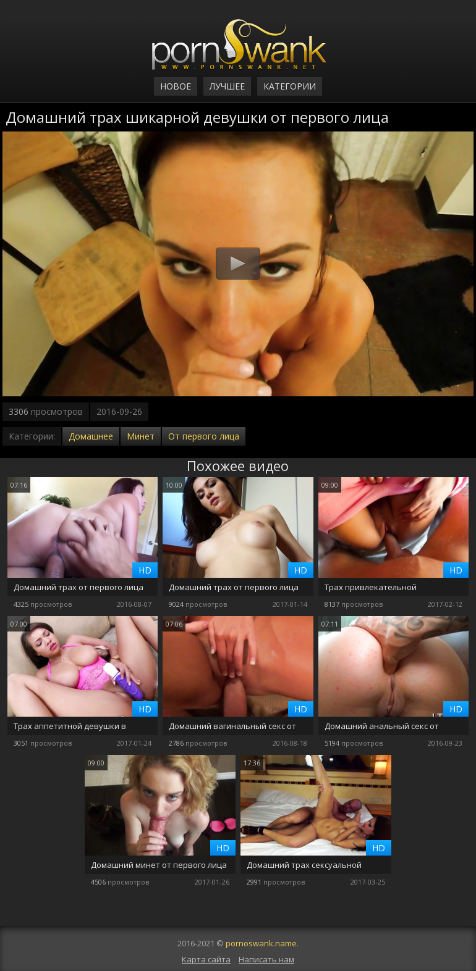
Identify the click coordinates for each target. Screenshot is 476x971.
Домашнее (91, 436)
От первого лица (203, 436)
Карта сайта (206, 959)
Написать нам (266, 959)
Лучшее (227, 86)
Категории (289, 86)
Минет (141, 436)
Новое (175, 86)
